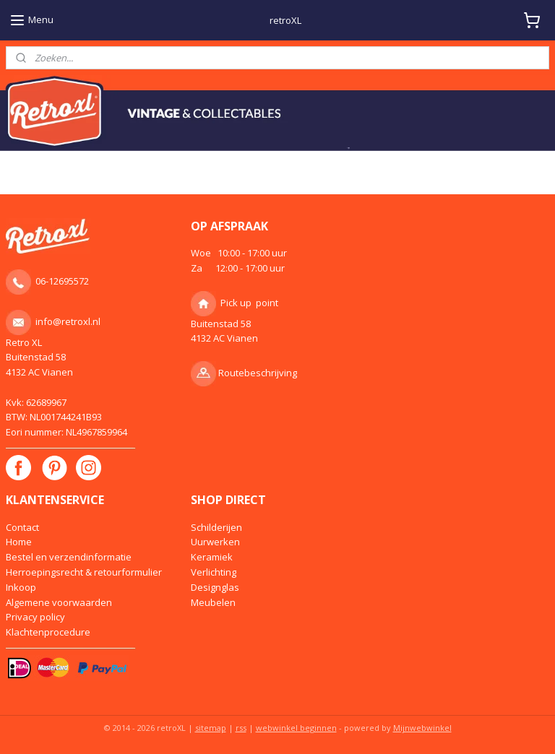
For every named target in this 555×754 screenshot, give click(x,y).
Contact (22, 527)
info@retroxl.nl (67, 320)
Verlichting (213, 572)
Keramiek (212, 556)
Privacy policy (35, 616)
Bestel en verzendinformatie (69, 556)
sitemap (210, 727)
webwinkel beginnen (296, 727)
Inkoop (21, 587)
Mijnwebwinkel (422, 727)
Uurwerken (215, 541)
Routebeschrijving (257, 372)
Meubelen (213, 602)
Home (19, 541)
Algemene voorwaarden (59, 602)
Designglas (215, 587)
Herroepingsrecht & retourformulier (84, 572)
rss (241, 727)
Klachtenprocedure (48, 631)
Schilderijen (216, 527)
